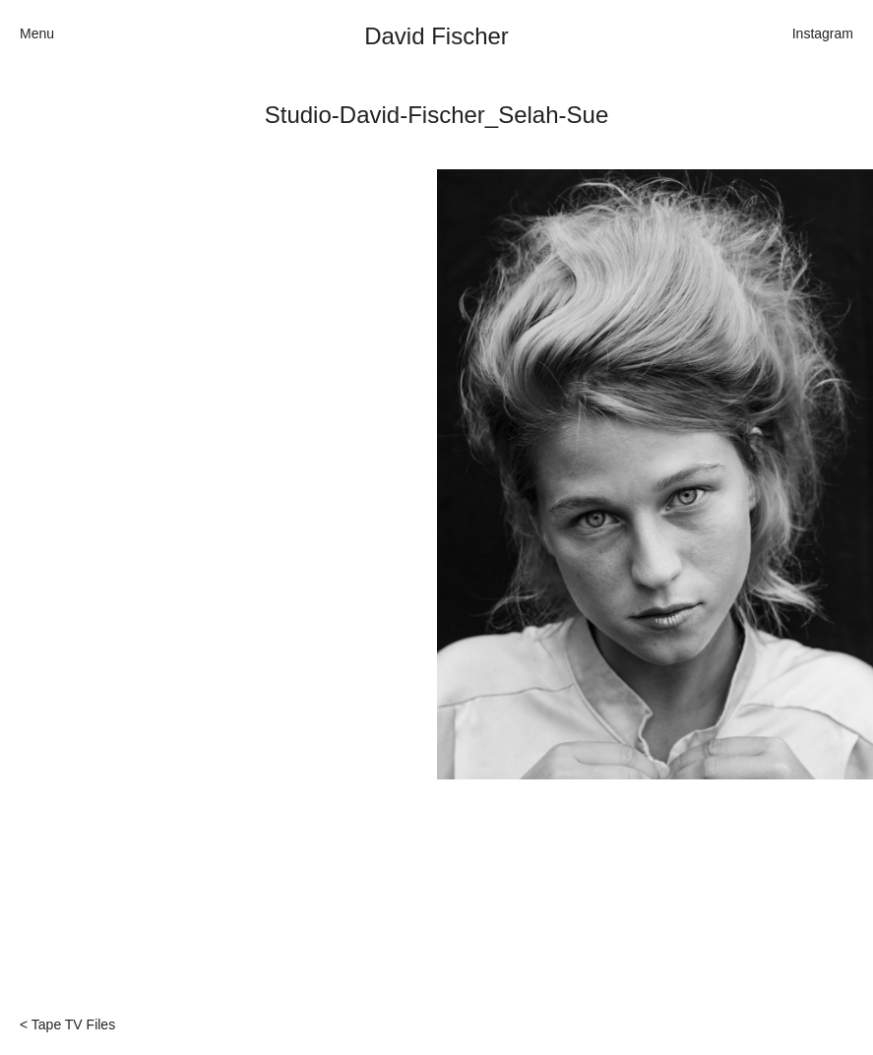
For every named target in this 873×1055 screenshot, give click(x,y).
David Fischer (436, 36)
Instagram (822, 33)
